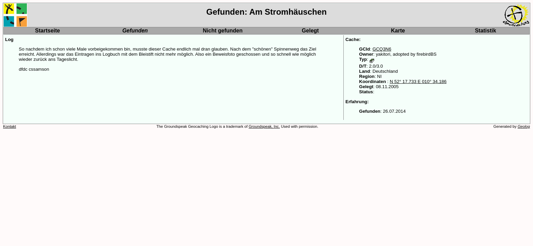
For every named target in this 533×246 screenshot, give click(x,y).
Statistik (485, 30)
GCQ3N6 (381, 49)
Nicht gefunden (223, 30)
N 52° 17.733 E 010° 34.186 (418, 81)
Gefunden (135, 30)
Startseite (47, 30)
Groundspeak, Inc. (264, 126)
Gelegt (310, 30)
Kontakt (9, 126)
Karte (398, 30)
